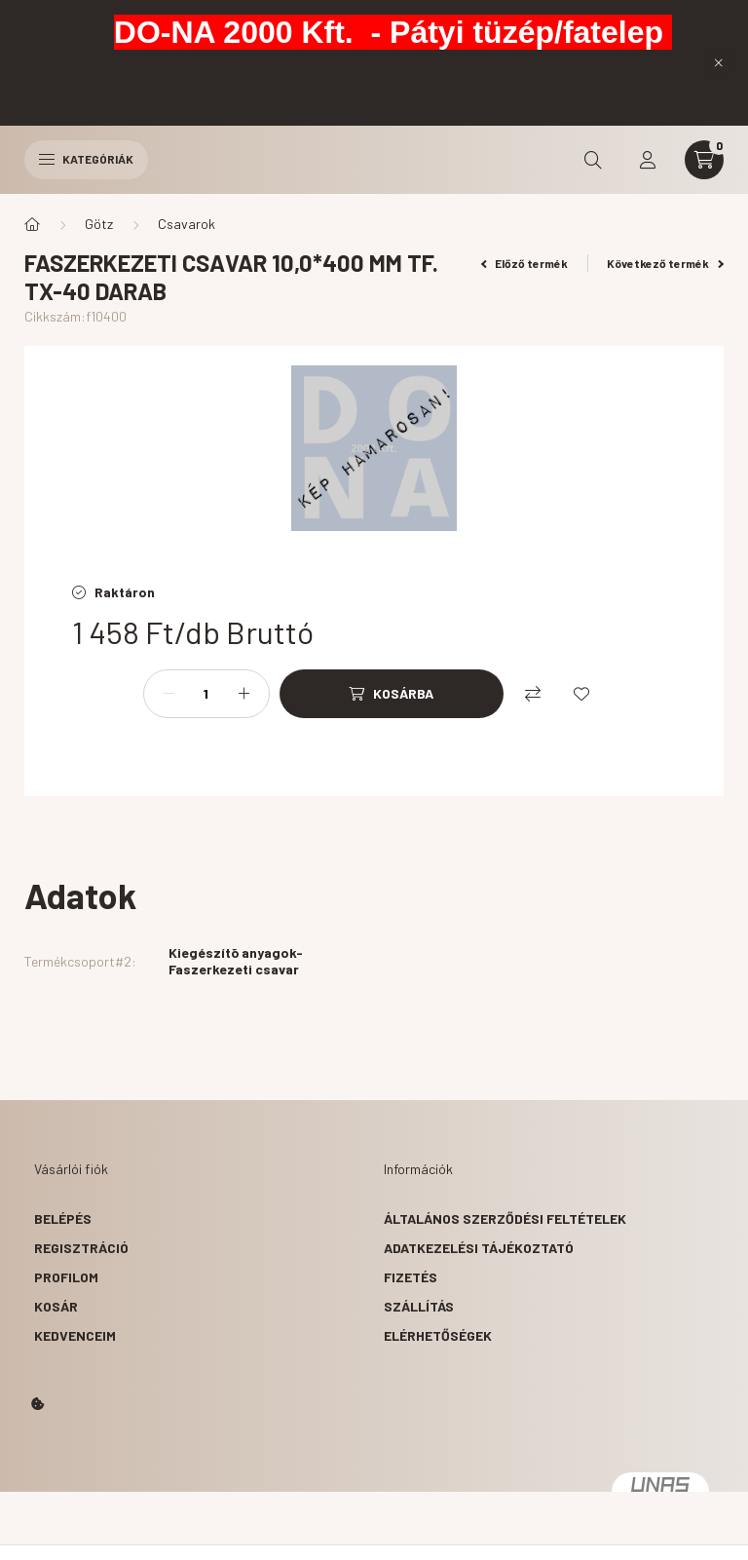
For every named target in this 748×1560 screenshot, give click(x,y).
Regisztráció (81, 1247)
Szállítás (419, 1306)
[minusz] (168, 693)
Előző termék (525, 263)
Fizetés (410, 1277)
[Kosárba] (392, 693)
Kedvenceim (75, 1335)
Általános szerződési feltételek (505, 1218)
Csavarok (186, 223)
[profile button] (647, 159)
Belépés (63, 1218)
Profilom (66, 1277)
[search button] (593, 159)
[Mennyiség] (206, 693)
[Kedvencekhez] (581, 693)
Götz (99, 223)
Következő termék (665, 263)
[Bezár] (718, 62)
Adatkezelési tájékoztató (479, 1247)
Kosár (56, 1306)
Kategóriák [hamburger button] (86, 159)
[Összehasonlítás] (532, 693)
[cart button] (704, 159)
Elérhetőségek (438, 1335)
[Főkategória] (32, 224)
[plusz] (244, 693)
